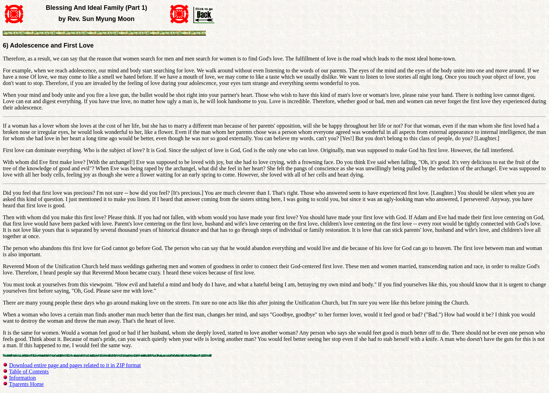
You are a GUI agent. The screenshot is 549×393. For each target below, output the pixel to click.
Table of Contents (29, 371)
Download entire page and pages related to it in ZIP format (75, 365)
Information (22, 378)
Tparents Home (26, 384)
